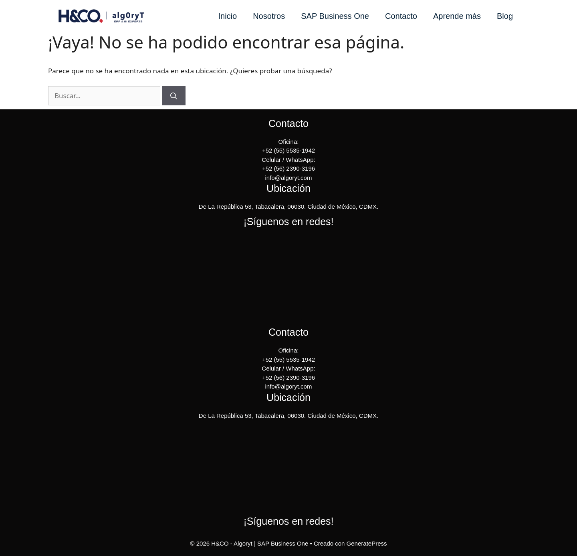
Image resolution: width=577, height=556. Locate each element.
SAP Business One (335, 16)
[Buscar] (174, 95)
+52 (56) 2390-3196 (288, 168)
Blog (505, 16)
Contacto (401, 16)
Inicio (227, 16)
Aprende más (457, 16)
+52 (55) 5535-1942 (288, 150)
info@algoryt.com (288, 177)
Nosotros (269, 16)
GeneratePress (367, 543)
